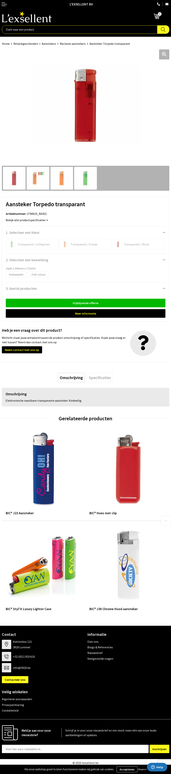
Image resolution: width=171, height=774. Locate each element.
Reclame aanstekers (73, 43)
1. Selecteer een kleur (22, 232)
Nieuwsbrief (95, 653)
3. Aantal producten (21, 288)
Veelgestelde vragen (100, 658)
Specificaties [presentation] (100, 377)
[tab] (71, 377)
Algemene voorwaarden (17, 699)
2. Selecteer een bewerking (27, 260)
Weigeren (142, 769)
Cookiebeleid (10, 710)
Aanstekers (49, 43)
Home (6, 43)
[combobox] (79, 29)
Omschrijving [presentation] (71, 377)
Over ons (93, 641)
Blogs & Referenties (100, 647)
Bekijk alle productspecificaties (27, 220)
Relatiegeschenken (25, 43)
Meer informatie (85, 313)
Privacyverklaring (13, 705)
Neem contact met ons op (22, 350)
